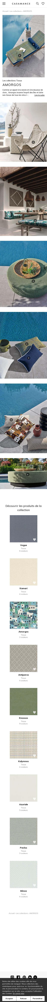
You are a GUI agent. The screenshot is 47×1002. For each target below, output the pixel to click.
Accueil (5, 11)
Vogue (23, 545)
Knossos (23, 718)
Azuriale (23, 804)
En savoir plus (18, 993)
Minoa (23, 890)
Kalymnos (23, 761)
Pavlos (23, 847)
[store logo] (21, 3)
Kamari (23, 588)
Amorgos (23, 631)
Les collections (16, 11)
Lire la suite (39, 95)
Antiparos (23, 674)
